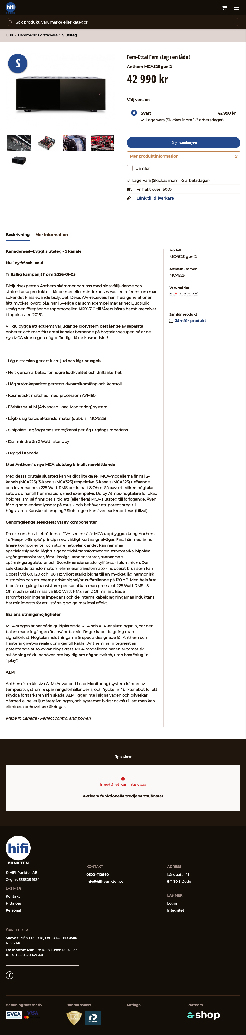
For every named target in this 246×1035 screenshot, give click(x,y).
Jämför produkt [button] (187, 320)
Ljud (9, 35)
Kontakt (13, 896)
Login (172, 903)
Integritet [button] (175, 910)
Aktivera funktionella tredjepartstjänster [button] (123, 796)
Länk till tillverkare (155, 198)
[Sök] (123, 22)
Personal (13, 910)
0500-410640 (97, 874)
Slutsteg (69, 35)
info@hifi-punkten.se (104, 881)
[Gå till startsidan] (11, 8)
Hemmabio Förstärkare (37, 35)
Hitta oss (13, 903)
